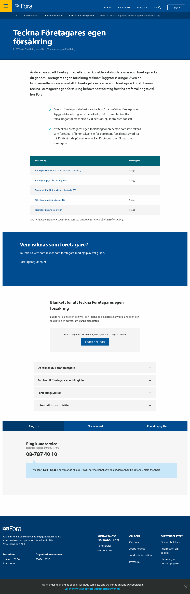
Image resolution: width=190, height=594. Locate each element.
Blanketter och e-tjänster (81, 15)
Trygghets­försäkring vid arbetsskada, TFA (55, 190)
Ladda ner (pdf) (95, 342)
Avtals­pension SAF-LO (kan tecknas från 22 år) (58, 170)
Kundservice (30, 15)
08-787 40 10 (105, 550)
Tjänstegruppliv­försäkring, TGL (50, 200)
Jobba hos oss (137, 548)
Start (15, 15)
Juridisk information (140, 555)
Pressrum (134, 561)
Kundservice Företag (53, 15)
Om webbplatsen (170, 542)
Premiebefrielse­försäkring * (48, 209)
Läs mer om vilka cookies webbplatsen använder (92, 588)
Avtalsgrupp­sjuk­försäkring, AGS (51, 180)
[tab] (95, 426)
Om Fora (107, 7)
